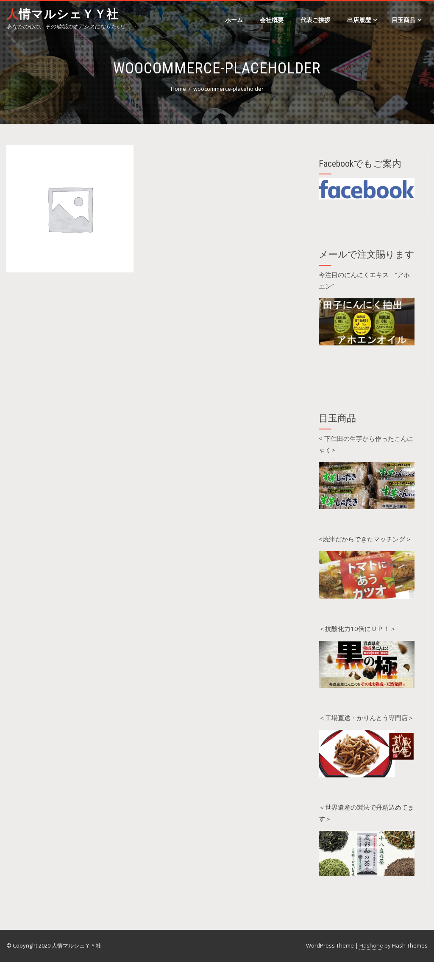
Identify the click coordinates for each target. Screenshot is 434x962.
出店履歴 (362, 20)
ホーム (234, 20)
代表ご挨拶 (315, 20)
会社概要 (272, 20)
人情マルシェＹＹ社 (62, 14)
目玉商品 (406, 20)
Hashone (371, 945)
